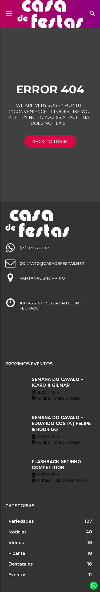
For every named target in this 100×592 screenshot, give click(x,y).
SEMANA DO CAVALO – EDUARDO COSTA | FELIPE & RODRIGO (61, 423)
